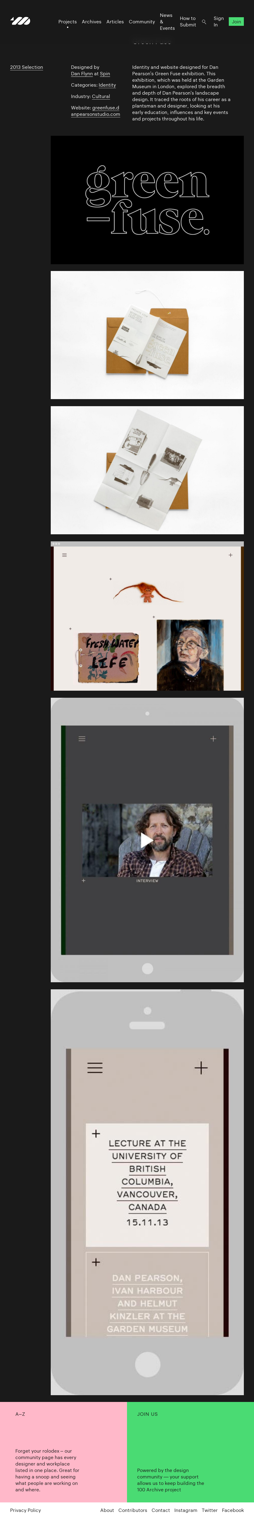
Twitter (210, 1510)
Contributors (132, 1510)
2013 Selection (26, 67)
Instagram (185, 1510)
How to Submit (188, 21)
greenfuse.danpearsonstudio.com (95, 111)
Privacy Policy (25, 1510)
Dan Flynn (82, 74)
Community (142, 22)
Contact (161, 1510)
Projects (67, 22)
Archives (91, 22)
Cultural (101, 96)
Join (236, 22)
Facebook (233, 1510)
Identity (107, 85)
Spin (105, 74)
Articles (115, 22)
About (107, 1510)
